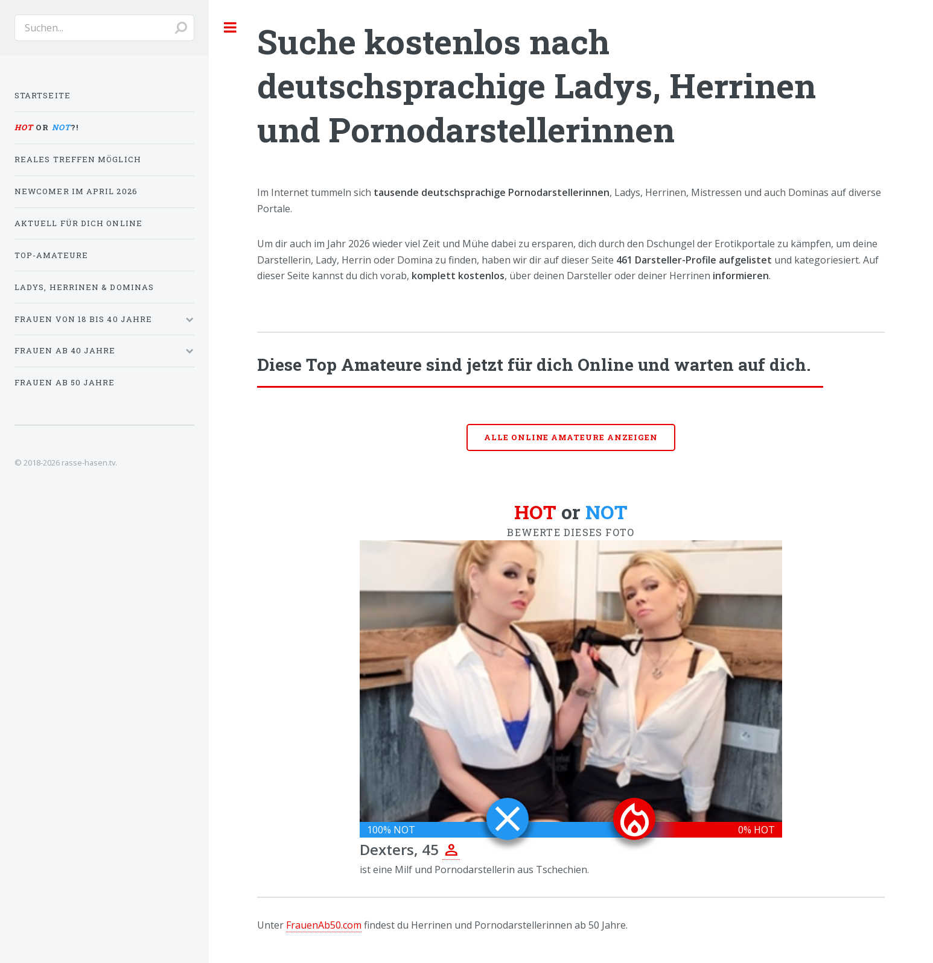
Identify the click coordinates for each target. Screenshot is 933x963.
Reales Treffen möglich (77, 159)
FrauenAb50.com (323, 925)
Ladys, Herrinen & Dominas (84, 287)
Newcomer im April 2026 (76, 191)
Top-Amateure (51, 255)
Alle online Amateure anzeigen (571, 437)
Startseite (42, 95)
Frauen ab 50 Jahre (64, 382)
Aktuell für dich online (78, 223)
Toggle (230, 27)
